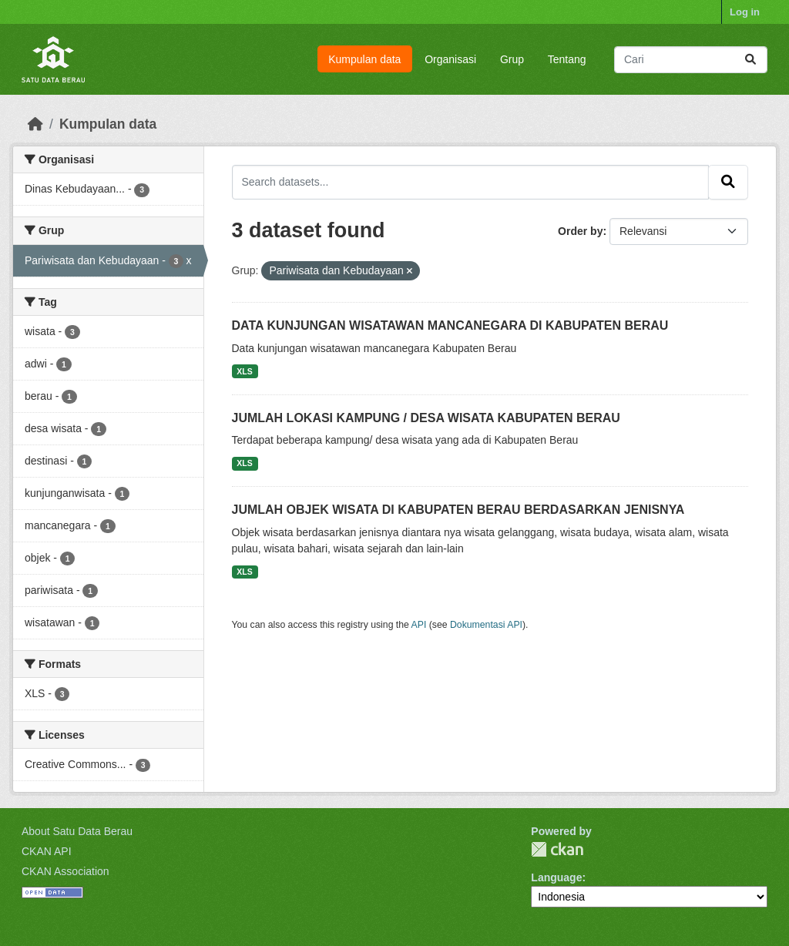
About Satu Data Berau (77, 831)
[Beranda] (35, 124)
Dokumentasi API (486, 624)
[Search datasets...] (690, 59)
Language (556, 877)
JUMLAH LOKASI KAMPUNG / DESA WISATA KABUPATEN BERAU (426, 417)
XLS (244, 371)
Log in (745, 12)
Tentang (567, 59)
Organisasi (450, 59)
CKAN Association (65, 871)
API (419, 624)
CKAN (557, 849)
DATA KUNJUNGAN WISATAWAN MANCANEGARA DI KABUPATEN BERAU (450, 325)
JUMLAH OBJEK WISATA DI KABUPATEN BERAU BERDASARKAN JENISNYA (458, 509)
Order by (580, 231)
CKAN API (47, 851)
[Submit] (750, 59)
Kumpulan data (364, 59)
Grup (512, 59)
